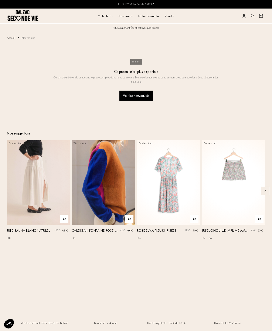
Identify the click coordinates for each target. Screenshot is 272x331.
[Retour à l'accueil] (23, 16)
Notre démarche (149, 16)
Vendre (169, 16)
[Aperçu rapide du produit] (64, 219)
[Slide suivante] (265, 191)
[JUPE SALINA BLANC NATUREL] (38, 190)
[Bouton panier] (261, 16)
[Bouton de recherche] (252, 16)
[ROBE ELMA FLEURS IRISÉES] (168, 190)
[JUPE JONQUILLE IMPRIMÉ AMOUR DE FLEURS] (233, 190)
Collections (105, 16)
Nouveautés (125, 16)
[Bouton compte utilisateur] (244, 16)
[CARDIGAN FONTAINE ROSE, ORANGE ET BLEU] (103, 190)
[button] (9, 324)
